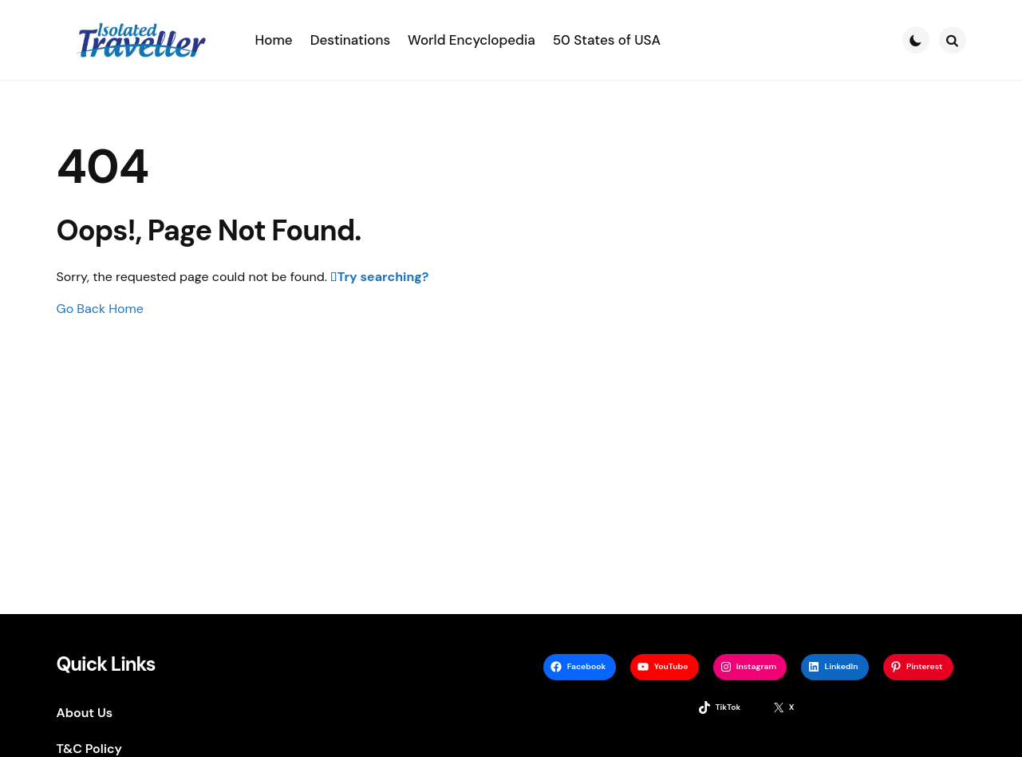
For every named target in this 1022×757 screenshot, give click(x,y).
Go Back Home (100, 308)
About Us (85, 712)
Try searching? (383, 276)
